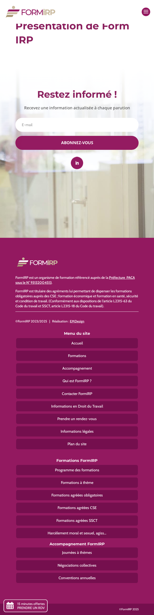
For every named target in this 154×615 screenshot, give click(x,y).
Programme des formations (77, 470)
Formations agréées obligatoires (77, 495)
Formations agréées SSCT (77, 520)
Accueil (77, 343)
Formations (77, 355)
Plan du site (77, 444)
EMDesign (77, 321)
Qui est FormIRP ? (77, 381)
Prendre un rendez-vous (77, 419)
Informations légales (77, 431)
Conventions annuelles (77, 578)
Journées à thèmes (77, 552)
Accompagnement (77, 368)
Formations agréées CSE (77, 507)
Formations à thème (77, 482)
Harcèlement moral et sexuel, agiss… (77, 533)
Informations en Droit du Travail (77, 406)
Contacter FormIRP (77, 393)
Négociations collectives (77, 565)
